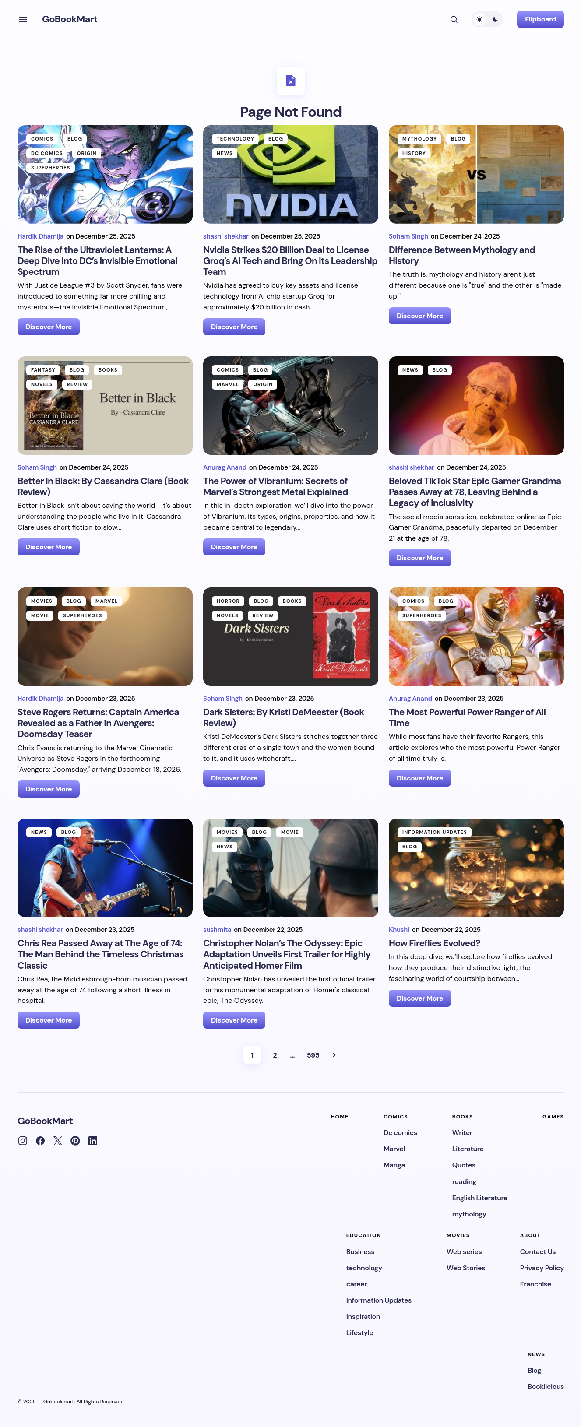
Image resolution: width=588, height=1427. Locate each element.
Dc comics (47, 153)
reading (464, 1181)
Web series (464, 1251)
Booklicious (546, 1386)
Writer (462, 1132)
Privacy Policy (542, 1267)
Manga (394, 1165)
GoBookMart (69, 19)
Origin (87, 153)
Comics (42, 139)
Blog (74, 139)
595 (313, 1055)
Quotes (463, 1165)
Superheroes (50, 168)
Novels (42, 384)
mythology (419, 139)
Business (360, 1251)
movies (42, 601)
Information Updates (434, 832)
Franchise (535, 1284)
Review (77, 384)
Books (108, 370)
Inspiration (363, 1316)
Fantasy (43, 370)
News (225, 153)
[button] (23, 19)
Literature (468, 1148)
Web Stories (466, 1267)
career (356, 1284)
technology (235, 139)
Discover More (48, 326)
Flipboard (540, 19)
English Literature (479, 1197)
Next (334, 1055)
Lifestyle (359, 1332)
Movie (40, 615)
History (414, 153)
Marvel (228, 384)
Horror (228, 601)
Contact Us (538, 1251)
